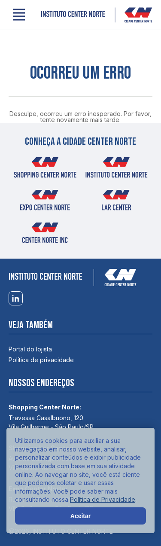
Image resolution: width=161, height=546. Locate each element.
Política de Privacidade (102, 499)
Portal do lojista (30, 349)
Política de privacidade (41, 359)
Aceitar (80, 515)
